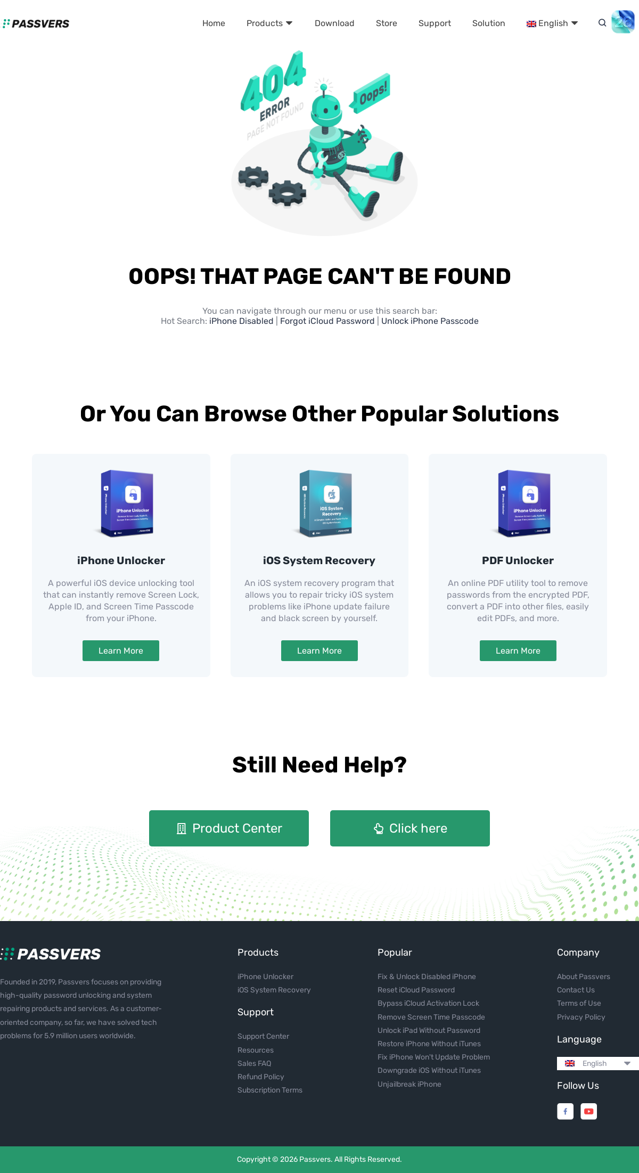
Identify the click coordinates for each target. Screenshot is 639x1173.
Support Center (263, 1036)
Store (386, 23)
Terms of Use (579, 1003)
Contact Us (576, 990)
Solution (488, 23)
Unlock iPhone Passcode (430, 321)
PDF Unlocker (518, 560)
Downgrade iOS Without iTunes (429, 1070)
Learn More (121, 651)
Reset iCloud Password (416, 990)
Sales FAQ (254, 1063)
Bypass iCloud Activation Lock (428, 1003)
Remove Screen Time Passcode (431, 1017)
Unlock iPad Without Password (429, 1030)
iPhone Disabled (242, 321)
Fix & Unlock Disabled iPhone (427, 976)
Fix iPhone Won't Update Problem (434, 1057)
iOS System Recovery (319, 560)
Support (435, 23)
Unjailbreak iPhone (409, 1084)
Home (213, 23)
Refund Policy (260, 1076)
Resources (255, 1050)
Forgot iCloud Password (327, 321)
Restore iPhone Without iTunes (429, 1043)
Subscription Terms (269, 1090)
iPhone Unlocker (121, 560)
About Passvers (583, 976)
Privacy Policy (581, 1017)
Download (335, 23)
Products (270, 23)
